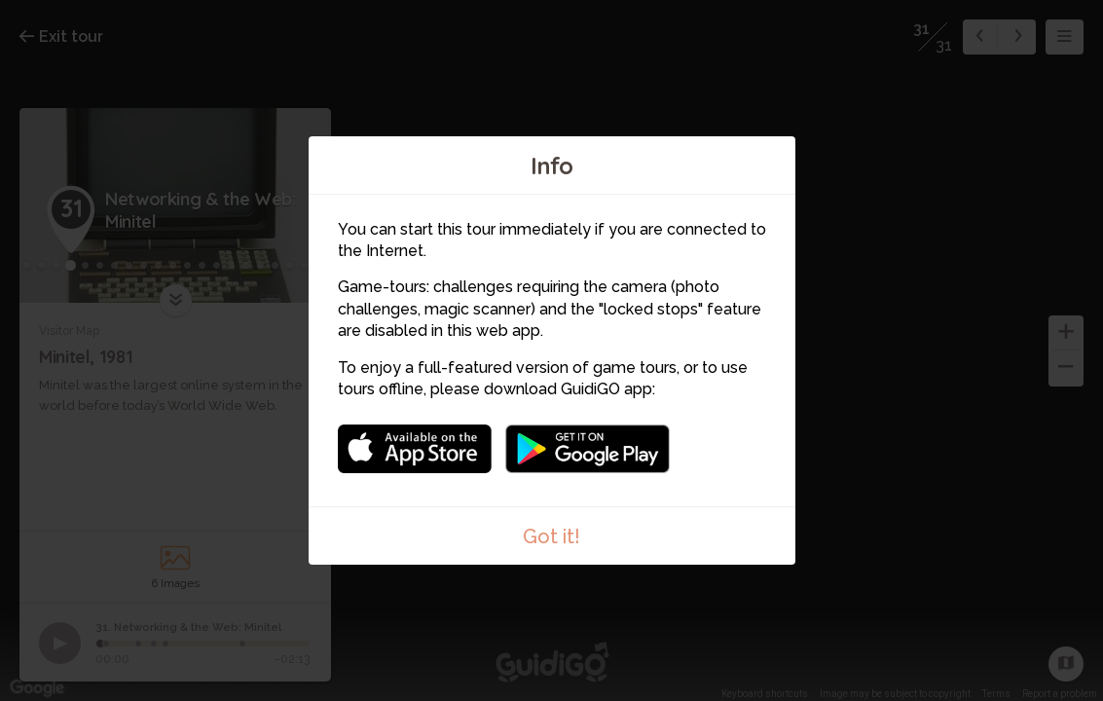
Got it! (551, 536)
